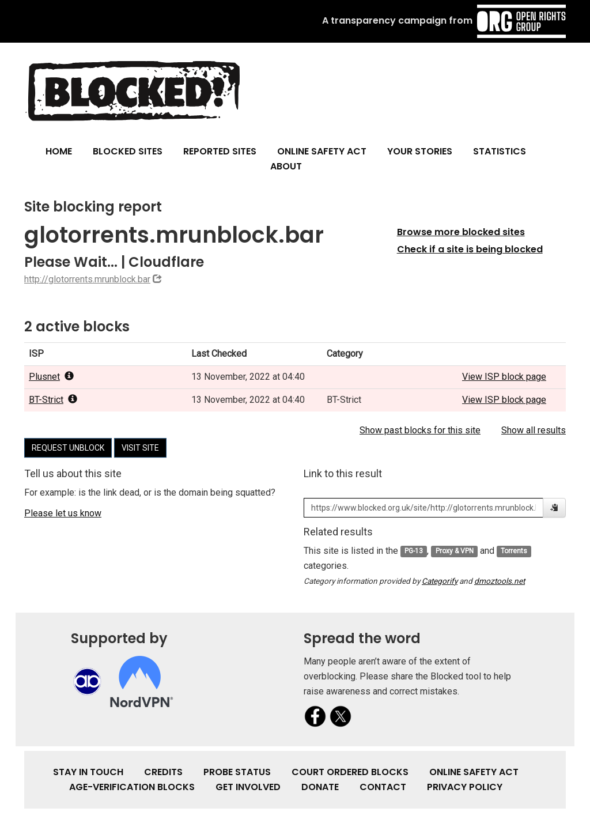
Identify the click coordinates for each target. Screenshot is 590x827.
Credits (163, 772)
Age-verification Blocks (132, 787)
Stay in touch (88, 772)
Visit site (140, 447)
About (286, 166)
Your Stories (419, 151)
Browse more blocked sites (461, 232)
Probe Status (237, 772)
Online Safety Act (321, 151)
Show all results (533, 430)
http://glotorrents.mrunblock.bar (87, 279)
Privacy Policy (464, 787)
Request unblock (68, 447)
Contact (383, 787)
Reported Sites (219, 151)
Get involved (248, 787)
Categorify (439, 581)
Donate (320, 787)
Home (59, 151)
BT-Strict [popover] (53, 399)
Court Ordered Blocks (350, 772)
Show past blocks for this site (420, 430)
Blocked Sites (127, 151)
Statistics (499, 151)
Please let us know (62, 513)
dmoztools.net (499, 581)
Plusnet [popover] (51, 376)
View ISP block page (504, 376)
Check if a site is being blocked (470, 249)
